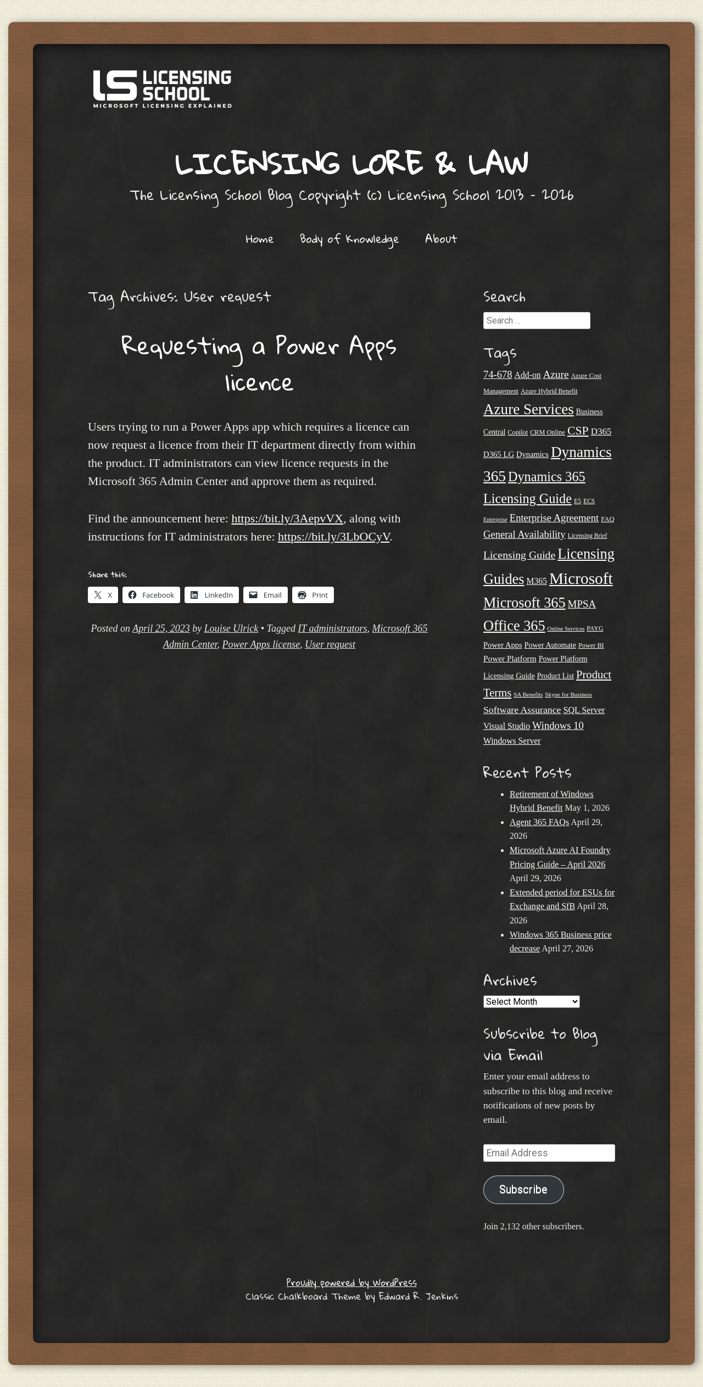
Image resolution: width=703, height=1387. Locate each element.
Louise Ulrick (231, 628)
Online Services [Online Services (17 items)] (566, 629)
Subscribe (523, 1189)
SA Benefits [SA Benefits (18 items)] (528, 694)
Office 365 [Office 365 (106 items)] (514, 626)
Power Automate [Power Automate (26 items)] (550, 644)
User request (330, 644)
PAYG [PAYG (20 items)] (595, 628)
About (441, 238)
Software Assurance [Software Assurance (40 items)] (522, 709)
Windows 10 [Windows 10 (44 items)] (558, 725)
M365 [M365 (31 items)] (536, 581)
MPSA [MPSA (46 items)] (582, 604)
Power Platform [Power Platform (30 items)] (510, 658)
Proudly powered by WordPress (352, 1282)
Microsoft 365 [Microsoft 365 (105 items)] (524, 603)
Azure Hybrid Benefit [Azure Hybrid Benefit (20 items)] (549, 391)
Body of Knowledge (349, 238)
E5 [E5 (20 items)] (577, 501)
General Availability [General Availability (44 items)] (524, 534)
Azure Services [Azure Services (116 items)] (528, 409)
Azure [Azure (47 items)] (556, 374)
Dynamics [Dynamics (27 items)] (532, 454)
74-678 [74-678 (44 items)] (497, 374)
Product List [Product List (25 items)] (555, 676)
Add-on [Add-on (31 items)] (528, 375)
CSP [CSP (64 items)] (578, 430)
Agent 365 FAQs (539, 822)
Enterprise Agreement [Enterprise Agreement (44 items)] (554, 517)
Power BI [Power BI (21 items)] (591, 645)
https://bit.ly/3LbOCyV (333, 536)
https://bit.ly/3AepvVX (287, 518)
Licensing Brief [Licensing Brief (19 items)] (587, 535)
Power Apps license (261, 644)
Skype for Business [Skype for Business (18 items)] (568, 694)
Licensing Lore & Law (351, 163)
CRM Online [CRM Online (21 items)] (547, 432)
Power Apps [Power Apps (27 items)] (502, 644)
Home (260, 238)
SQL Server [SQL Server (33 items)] (584, 710)
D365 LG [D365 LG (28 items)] (498, 454)
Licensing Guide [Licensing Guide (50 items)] (519, 555)
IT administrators (332, 628)
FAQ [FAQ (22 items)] (607, 519)
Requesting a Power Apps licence (259, 363)
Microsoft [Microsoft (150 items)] (581, 578)
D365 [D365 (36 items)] (601, 431)
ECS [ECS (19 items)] (589, 501)
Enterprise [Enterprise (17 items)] (495, 519)
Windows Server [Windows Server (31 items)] (512, 740)
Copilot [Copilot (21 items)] (517, 432)
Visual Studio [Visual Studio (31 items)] (506, 726)
